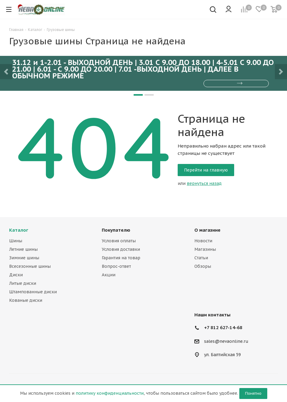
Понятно (253, 393)
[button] (6, 71)
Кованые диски (25, 300)
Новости (203, 241)
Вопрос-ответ (116, 266)
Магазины (205, 249)
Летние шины (23, 249)
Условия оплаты (119, 241)
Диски (16, 275)
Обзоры (202, 266)
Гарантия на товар (121, 258)
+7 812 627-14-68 (223, 327)
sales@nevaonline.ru (226, 341)
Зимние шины (24, 258)
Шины (15, 241)
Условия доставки (121, 249)
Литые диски (22, 283)
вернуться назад (204, 183)
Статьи (201, 258)
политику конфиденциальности (110, 393)
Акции (108, 275)
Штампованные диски (33, 292)
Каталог (18, 230)
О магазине (207, 230)
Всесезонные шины (30, 266)
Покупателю (116, 230)
